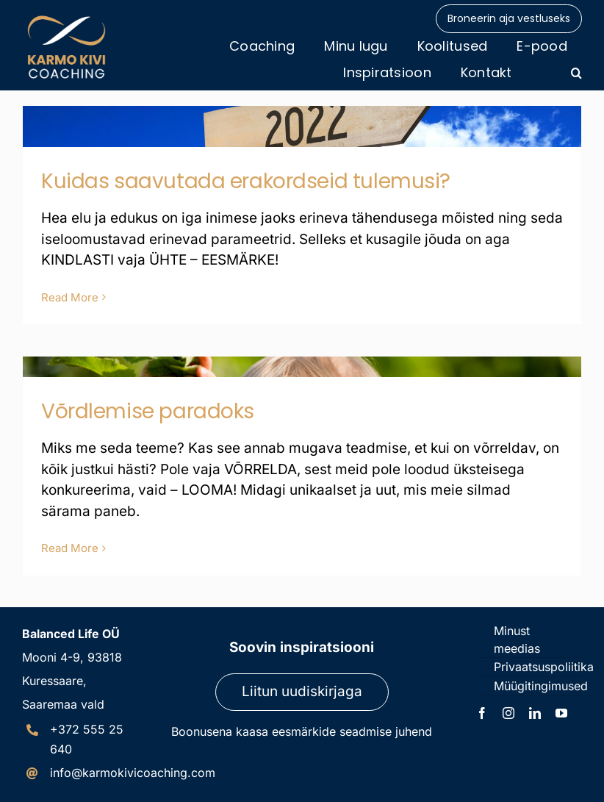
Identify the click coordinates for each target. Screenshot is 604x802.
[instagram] (508, 713)
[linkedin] (535, 713)
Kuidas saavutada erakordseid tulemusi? (245, 181)
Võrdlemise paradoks (147, 411)
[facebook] (482, 713)
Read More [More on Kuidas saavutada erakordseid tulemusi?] (69, 297)
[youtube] (561, 713)
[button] (576, 73)
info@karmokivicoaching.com (132, 772)
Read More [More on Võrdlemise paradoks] (69, 548)
